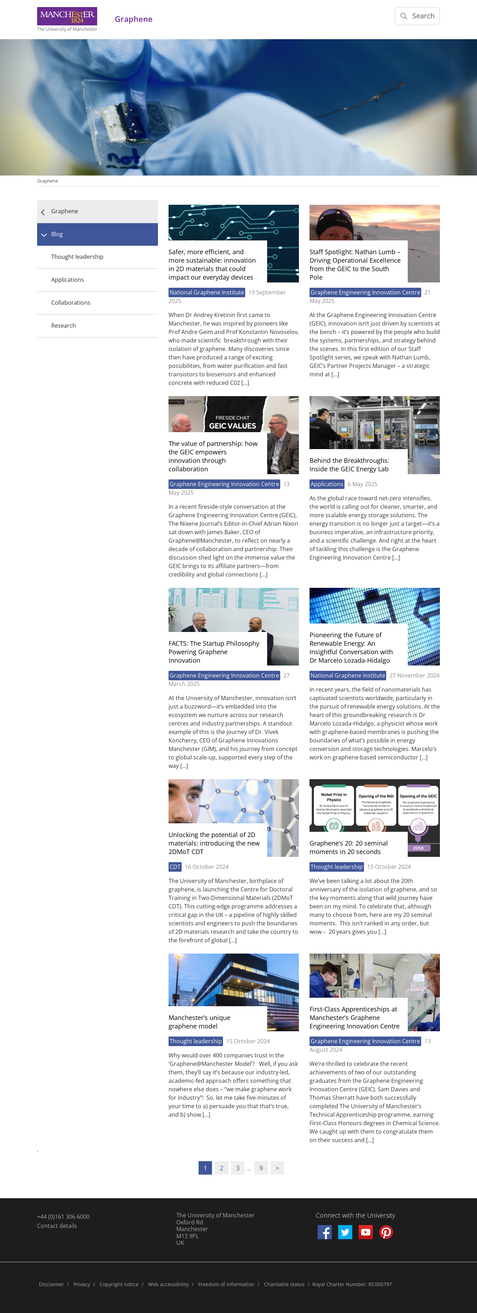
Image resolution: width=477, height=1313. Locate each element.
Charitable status (284, 1284)
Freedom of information (226, 1284)
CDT (175, 867)
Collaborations (70, 302)
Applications (67, 280)
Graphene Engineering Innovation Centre (365, 292)
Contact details (57, 1226)
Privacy (81, 1284)
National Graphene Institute (207, 292)
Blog (57, 234)
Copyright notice (119, 1284)
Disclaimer (51, 1284)
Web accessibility (168, 1284)
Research (63, 325)
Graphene (47, 181)
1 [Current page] (205, 1168)
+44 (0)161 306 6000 (63, 1217)
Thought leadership (77, 257)
